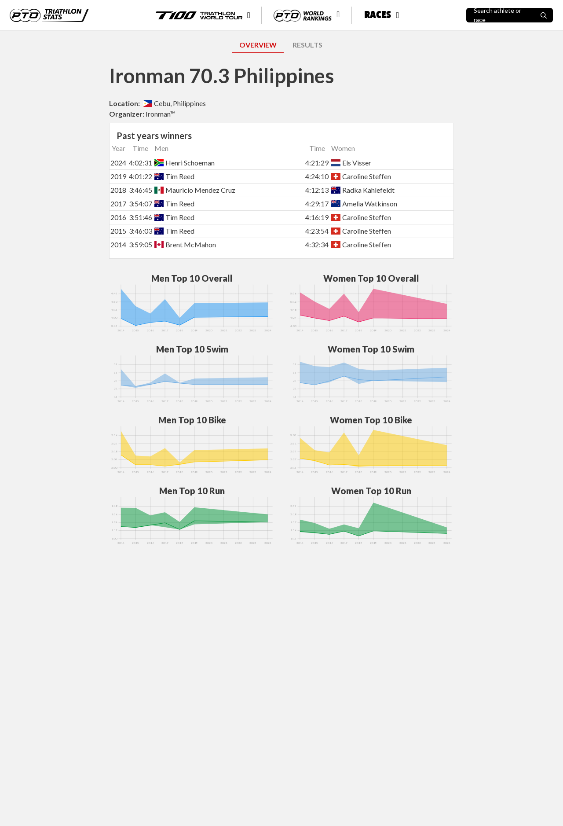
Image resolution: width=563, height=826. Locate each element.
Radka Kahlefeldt (363, 190)
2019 (118, 176)
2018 (118, 190)
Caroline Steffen (361, 176)
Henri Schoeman (184, 162)
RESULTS (307, 44)
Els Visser (351, 162)
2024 (118, 162)
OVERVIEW (258, 44)
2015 (118, 231)
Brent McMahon (185, 244)
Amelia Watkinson (364, 203)
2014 (118, 244)
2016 (118, 217)
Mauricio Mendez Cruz (194, 190)
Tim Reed (174, 176)
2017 (118, 203)
